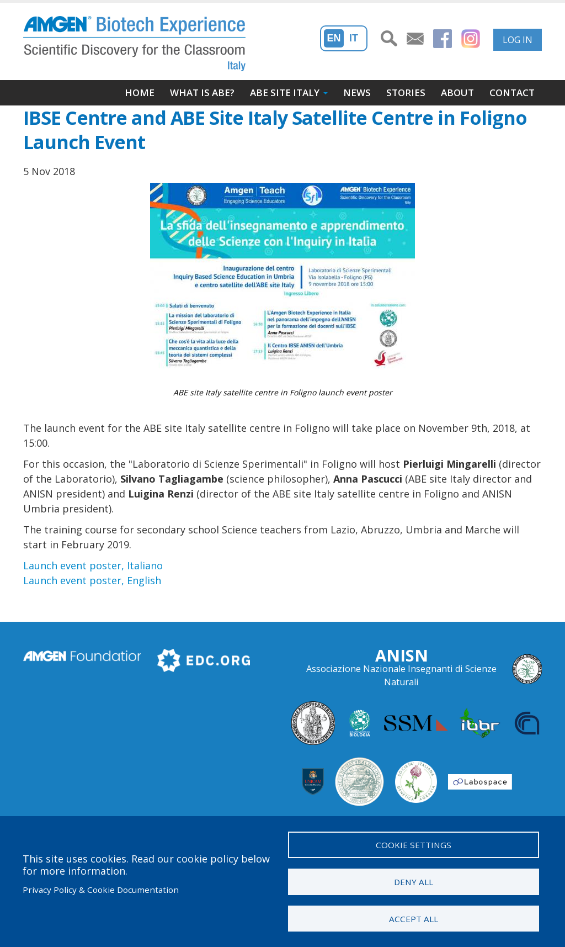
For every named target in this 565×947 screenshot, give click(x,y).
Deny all (413, 881)
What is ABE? (202, 92)
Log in (517, 40)
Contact (512, 92)
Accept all (413, 918)
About (457, 92)
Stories (405, 92)
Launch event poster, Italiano (93, 565)
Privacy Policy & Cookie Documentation (101, 889)
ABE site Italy (284, 92)
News (357, 92)
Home (139, 92)
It (353, 38)
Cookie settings (413, 844)
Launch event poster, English (92, 580)
